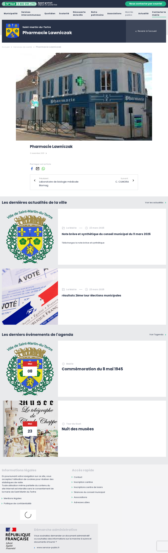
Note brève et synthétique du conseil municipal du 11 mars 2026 (106, 234)
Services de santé (22, 47)
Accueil (6, 47)
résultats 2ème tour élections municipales (91, 295)
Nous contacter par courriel (145, 3)
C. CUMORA (122, 181)
